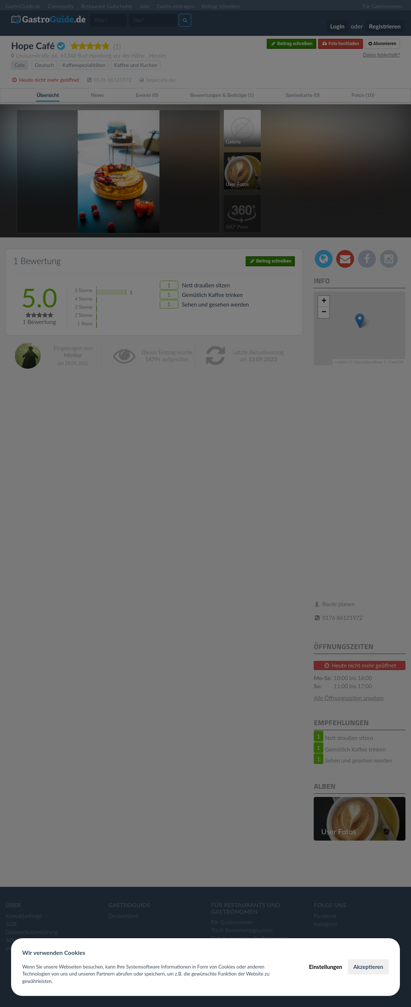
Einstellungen (325, 966)
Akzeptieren (368, 966)
